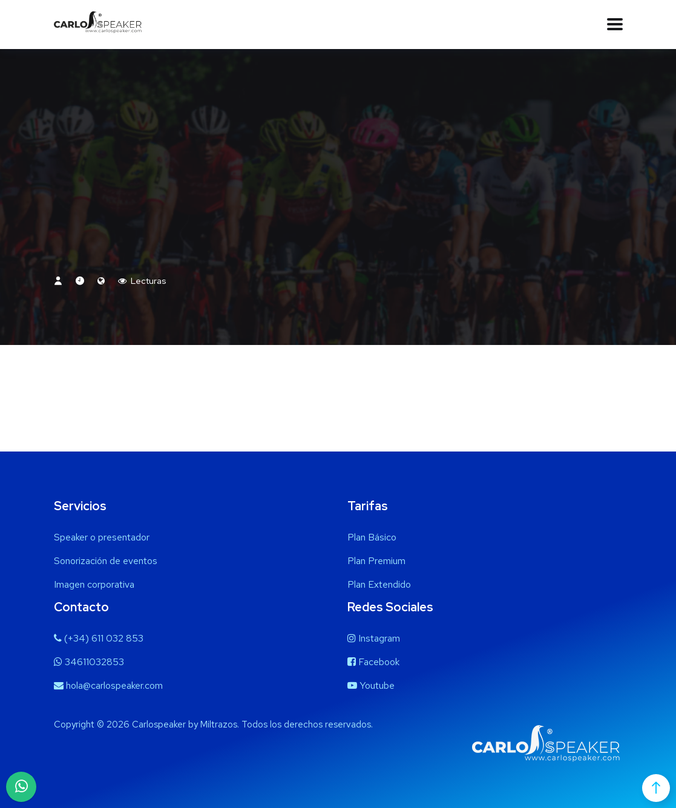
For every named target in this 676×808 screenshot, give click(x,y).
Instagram (373, 638)
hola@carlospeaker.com (108, 685)
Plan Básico (371, 537)
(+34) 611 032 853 (98, 638)
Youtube (371, 685)
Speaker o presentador (101, 537)
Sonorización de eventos (105, 560)
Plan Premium (376, 560)
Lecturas (142, 280)
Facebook (373, 661)
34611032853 (89, 661)
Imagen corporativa (94, 584)
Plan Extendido (379, 584)
